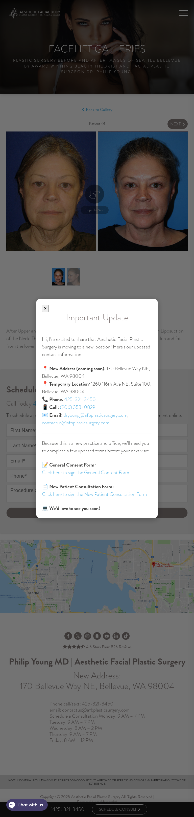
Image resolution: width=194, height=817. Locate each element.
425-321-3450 (80, 399)
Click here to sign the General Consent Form (85, 472)
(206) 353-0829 (77, 407)
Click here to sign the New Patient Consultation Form (94, 494)
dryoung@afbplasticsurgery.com (95, 415)
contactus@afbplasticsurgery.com (75, 422)
